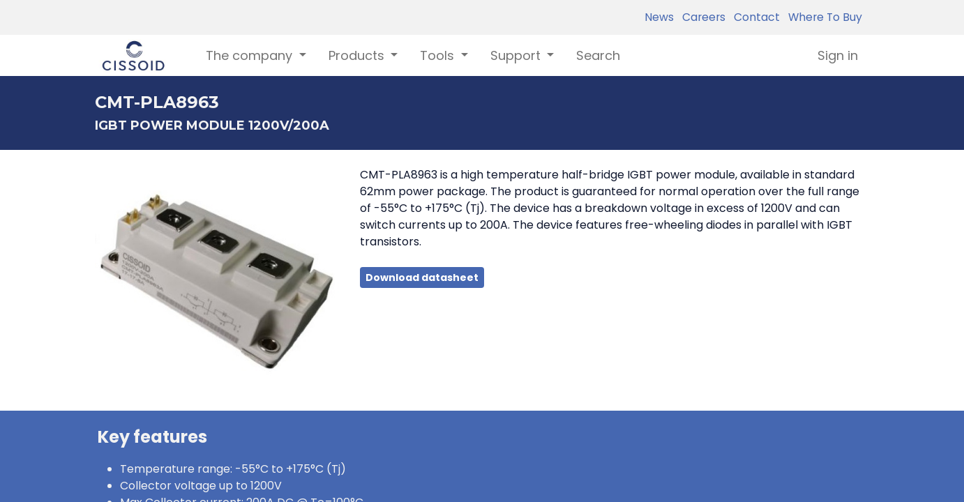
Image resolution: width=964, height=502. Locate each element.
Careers (701, 17)
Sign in (838, 55)
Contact (754, 17)
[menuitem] (598, 55)
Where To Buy (822, 17)
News (659, 17)
